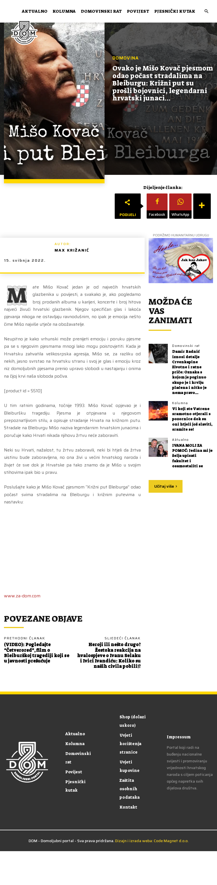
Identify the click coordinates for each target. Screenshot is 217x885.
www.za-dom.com (22, 595)
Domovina (125, 58)
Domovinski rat (101, 11)
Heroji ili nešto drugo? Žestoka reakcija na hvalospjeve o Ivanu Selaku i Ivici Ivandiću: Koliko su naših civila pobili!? (109, 655)
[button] (206, 11)
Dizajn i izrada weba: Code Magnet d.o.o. (151, 841)
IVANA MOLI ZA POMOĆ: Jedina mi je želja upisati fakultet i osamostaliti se (192, 455)
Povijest (138, 11)
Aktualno (34, 11)
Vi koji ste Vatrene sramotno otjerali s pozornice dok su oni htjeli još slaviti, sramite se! (192, 419)
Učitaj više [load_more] (165, 486)
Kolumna (64, 11)
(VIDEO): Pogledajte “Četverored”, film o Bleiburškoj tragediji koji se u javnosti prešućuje (36, 653)
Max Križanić (72, 250)
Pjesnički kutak (174, 11)
